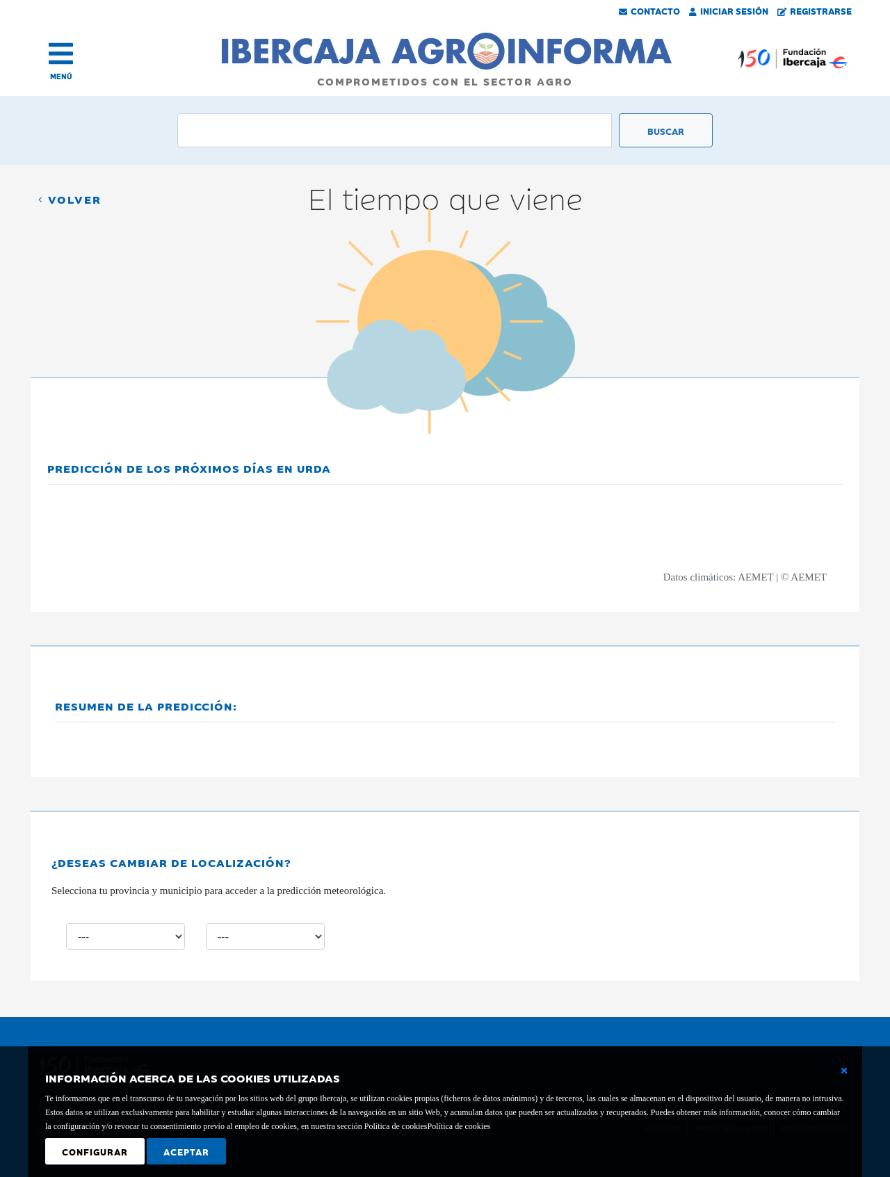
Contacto (649, 10)
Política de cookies (458, 1126)
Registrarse (814, 10)
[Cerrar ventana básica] (844, 1070)
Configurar (95, 1151)
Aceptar (186, 1151)
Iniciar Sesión (728, 10)
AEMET (755, 577)
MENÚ (61, 76)
